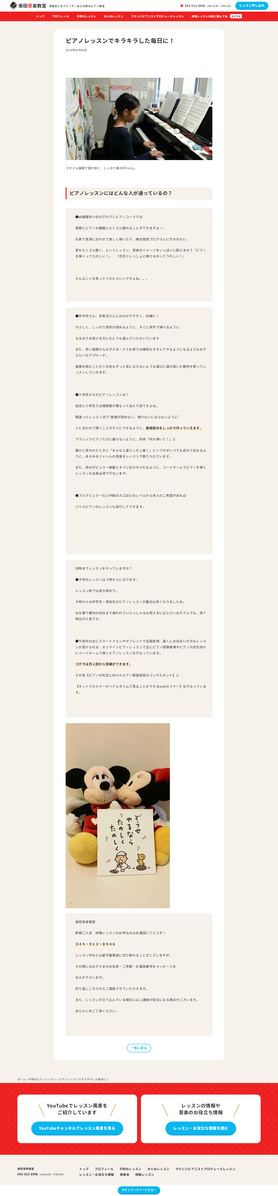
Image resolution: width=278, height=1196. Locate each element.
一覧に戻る (139, 1048)
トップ (40, 16)
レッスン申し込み (251, 5)
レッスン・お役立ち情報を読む (200, 1128)
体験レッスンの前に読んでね (210, 16)
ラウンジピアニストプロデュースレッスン (157, 16)
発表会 (124, 1174)
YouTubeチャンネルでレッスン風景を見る (77, 1128)
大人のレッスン (113, 16)
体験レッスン (144, 1174)
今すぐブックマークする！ (139, 1190)
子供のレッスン (86, 16)
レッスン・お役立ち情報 (96, 1174)
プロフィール (60, 16)
